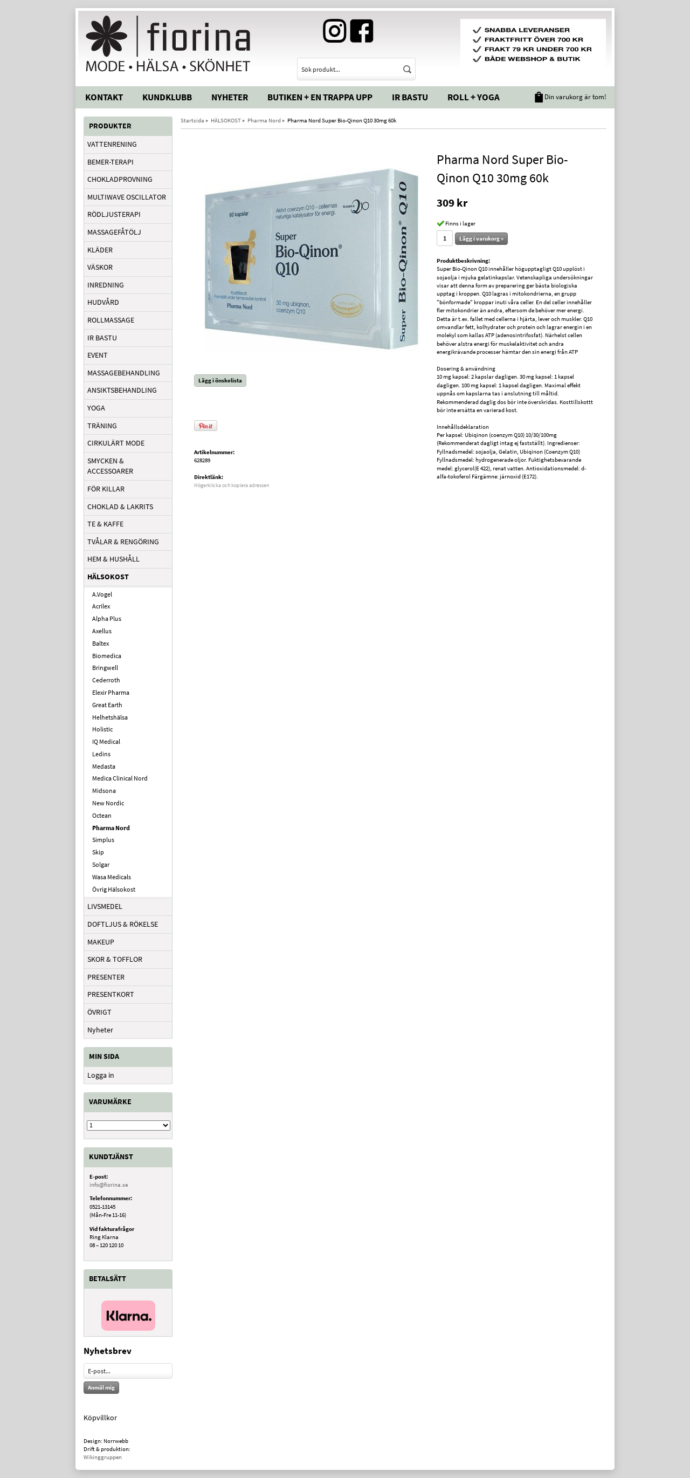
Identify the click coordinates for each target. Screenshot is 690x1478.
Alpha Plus (106, 618)
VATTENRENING (112, 144)
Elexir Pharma (110, 692)
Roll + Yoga (473, 97)
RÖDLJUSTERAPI (114, 214)
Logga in (100, 1075)
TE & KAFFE (105, 524)
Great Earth (107, 705)
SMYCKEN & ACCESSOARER (110, 466)
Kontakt (104, 97)
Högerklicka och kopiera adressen (231, 485)
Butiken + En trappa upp (319, 97)
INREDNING (105, 285)
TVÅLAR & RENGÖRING (123, 541)
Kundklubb (167, 97)
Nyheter (229, 97)
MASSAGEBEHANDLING (123, 373)
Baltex (100, 643)
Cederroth (106, 680)
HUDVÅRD (103, 302)
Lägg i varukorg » (481, 238)
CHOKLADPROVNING (120, 179)
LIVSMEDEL (104, 906)
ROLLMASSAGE (110, 320)
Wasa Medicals (111, 877)
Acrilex (101, 606)
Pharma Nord (111, 828)
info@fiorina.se (108, 1184)
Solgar (100, 864)
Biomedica (106, 656)
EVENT (97, 355)
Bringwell (105, 667)
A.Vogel (102, 594)
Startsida (192, 120)
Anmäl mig (101, 1387)
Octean (102, 815)
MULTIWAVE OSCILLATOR (126, 197)
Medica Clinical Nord (120, 778)
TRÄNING (102, 425)
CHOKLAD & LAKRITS (120, 506)
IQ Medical (106, 741)
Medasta (103, 766)
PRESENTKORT (110, 994)
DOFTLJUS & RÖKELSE (122, 924)
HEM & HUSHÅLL (113, 559)
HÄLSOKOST (108, 576)
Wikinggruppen (103, 1457)
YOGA (96, 408)
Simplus (103, 840)
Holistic (102, 729)
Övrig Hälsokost (113, 889)
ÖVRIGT (99, 1012)
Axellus (102, 631)
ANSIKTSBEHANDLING (122, 390)
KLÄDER (100, 250)
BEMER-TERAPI (110, 162)
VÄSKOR (100, 267)
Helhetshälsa (110, 717)
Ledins (101, 754)
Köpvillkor (100, 1417)
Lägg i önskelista (220, 380)
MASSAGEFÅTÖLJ (114, 232)
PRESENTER (106, 977)
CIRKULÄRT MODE (115, 443)
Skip (98, 852)
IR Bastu (410, 97)
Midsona (104, 790)
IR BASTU (102, 338)
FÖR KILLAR (106, 489)
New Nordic (108, 803)
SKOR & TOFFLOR (114, 959)
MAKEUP (100, 942)
